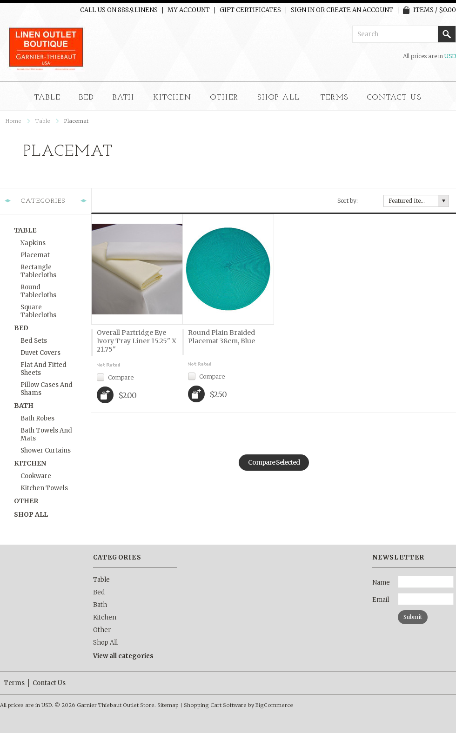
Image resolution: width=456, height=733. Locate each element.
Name (381, 582)
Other (224, 97)
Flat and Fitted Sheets (43, 369)
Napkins (33, 243)
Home (13, 121)
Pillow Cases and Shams (46, 389)
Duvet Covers (40, 353)
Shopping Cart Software (215, 705)
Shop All (278, 97)
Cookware (35, 476)
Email (380, 600)
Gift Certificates (250, 10)
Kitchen (172, 97)
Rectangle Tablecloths (38, 271)
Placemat (35, 255)
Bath (124, 97)
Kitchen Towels (44, 488)
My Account (189, 10)
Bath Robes (37, 418)
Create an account (359, 10)
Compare (121, 376)
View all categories (123, 656)
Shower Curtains (45, 450)
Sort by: (347, 200)
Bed (86, 97)
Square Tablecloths (38, 311)
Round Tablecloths (38, 291)
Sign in (303, 10)
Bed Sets (33, 341)
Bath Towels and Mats (46, 434)
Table (47, 97)
